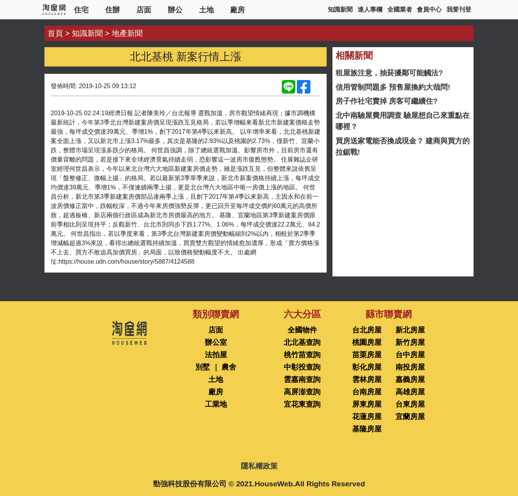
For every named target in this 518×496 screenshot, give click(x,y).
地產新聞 (127, 33)
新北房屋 (410, 330)
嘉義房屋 (410, 379)
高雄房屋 (410, 392)
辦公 (175, 9)
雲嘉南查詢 (302, 379)
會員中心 (429, 9)
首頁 (55, 33)
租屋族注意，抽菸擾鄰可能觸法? (389, 73)
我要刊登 (458, 9)
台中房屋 (410, 355)
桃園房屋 (367, 342)
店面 (143, 9)
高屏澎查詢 (302, 392)
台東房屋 (410, 404)
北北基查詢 (302, 342)
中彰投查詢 (302, 367)
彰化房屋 (367, 367)
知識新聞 (340, 9)
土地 (206, 9)
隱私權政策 (259, 466)
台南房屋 (367, 392)
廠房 (237, 9)
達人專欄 (370, 9)
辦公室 (216, 342)
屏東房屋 (367, 404)
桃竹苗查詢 (302, 355)
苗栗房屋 (367, 355)
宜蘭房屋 (410, 416)
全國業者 (399, 9)
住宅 (81, 9)
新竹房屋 (410, 342)
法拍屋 (216, 355)
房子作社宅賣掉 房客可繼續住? (387, 101)
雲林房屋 (367, 379)
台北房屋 (367, 330)
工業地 (216, 404)
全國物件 (302, 330)
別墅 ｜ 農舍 (215, 367)
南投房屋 (410, 367)
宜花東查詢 (302, 404)
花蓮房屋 (367, 416)
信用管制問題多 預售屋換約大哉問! (393, 87)
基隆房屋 (367, 429)
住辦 (112, 9)
